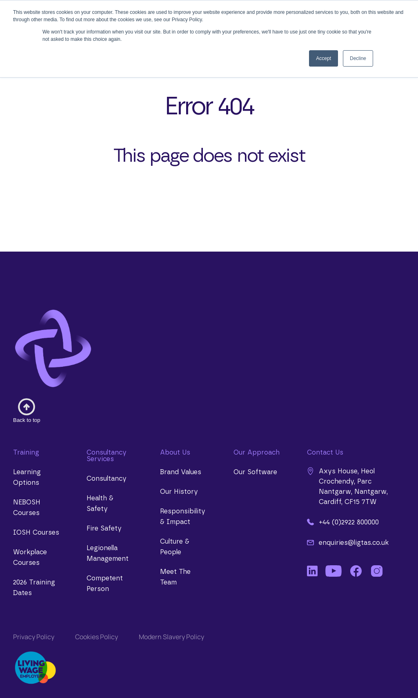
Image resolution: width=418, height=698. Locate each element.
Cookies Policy (96, 636)
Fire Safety (104, 528)
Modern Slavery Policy (171, 636)
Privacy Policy (33, 636)
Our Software (255, 472)
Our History (179, 491)
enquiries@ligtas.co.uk (348, 542)
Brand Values (180, 472)
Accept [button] (323, 58)
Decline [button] (358, 58)
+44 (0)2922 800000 (343, 521)
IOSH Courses (36, 532)
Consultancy (107, 478)
